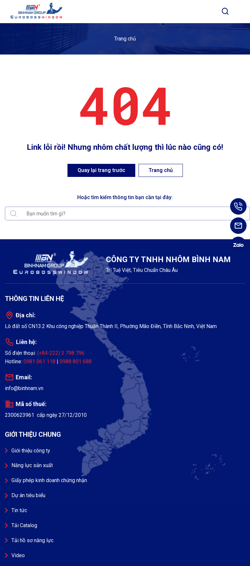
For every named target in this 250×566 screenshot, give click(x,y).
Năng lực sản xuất (32, 465)
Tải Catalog (24, 525)
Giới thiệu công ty (30, 451)
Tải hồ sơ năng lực (32, 540)
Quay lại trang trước (101, 170)
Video (18, 555)
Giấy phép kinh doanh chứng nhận (49, 480)
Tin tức (19, 510)
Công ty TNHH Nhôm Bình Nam (37, 11)
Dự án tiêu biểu (28, 495)
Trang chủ (125, 39)
